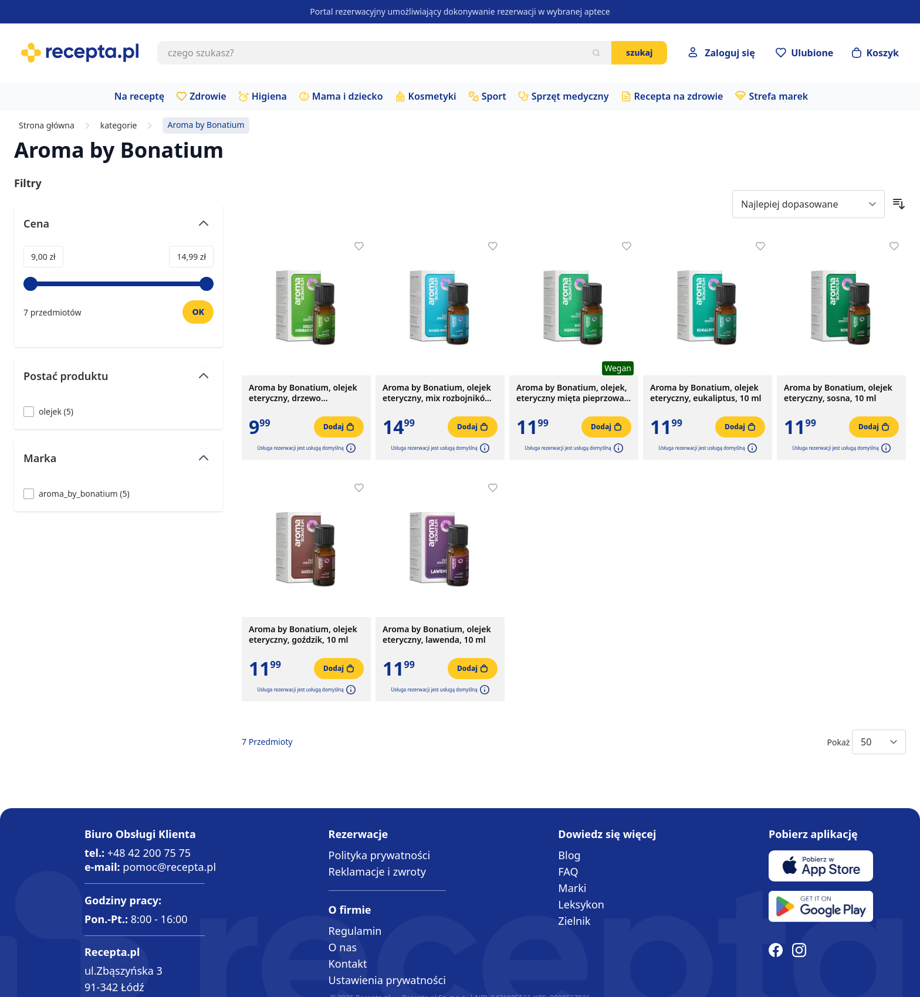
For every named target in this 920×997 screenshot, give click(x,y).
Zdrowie (208, 96)
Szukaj (639, 52)
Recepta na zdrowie (678, 96)
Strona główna (47, 125)
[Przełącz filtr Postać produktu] (118, 381)
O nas (343, 947)
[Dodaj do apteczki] (359, 246)
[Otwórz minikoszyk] (875, 53)
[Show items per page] (879, 742)
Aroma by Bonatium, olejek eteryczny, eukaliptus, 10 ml (706, 392)
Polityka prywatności (379, 855)
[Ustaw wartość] (198, 312)
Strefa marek (778, 96)
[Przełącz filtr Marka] (118, 463)
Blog (569, 855)
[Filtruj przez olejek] (48, 411)
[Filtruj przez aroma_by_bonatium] (76, 493)
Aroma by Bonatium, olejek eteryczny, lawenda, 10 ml (437, 634)
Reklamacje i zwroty (377, 871)
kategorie (118, 125)
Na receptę (139, 96)
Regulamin (355, 931)
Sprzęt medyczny (570, 96)
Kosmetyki (432, 96)
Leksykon (581, 904)
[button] (350, 448)
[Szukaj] (596, 53)
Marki (572, 888)
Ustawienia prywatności (387, 980)
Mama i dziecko (347, 96)
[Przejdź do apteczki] (804, 53)
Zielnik (574, 921)
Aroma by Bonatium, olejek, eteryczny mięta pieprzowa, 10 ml (571, 392)
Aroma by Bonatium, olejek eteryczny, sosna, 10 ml (838, 392)
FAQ (568, 871)
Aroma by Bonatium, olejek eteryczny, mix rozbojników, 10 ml (438, 392)
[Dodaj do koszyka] (339, 427)
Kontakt (348, 964)
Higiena (269, 96)
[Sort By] (808, 204)
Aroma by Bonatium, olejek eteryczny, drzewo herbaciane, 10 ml (303, 392)
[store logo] (79, 53)
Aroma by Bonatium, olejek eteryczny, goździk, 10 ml (303, 634)
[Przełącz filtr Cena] (118, 228)
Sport (494, 96)
